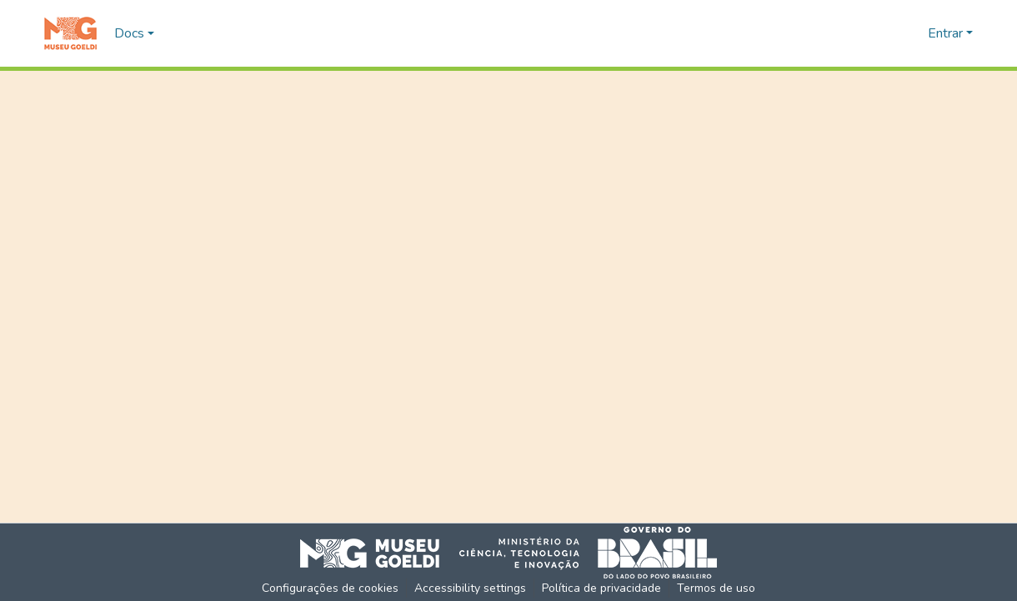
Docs (129, 33)
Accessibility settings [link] (470, 588)
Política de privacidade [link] (601, 588)
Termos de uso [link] (716, 588)
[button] (70, 33)
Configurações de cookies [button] (330, 588)
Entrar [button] (947, 33)
